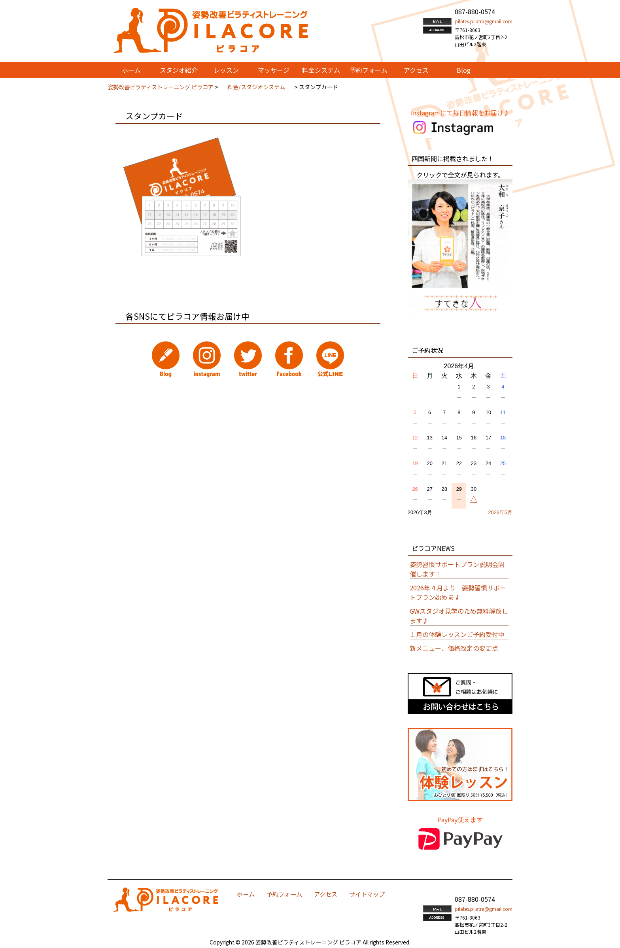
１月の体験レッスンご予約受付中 (457, 634)
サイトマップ (367, 894)
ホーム (246, 894)
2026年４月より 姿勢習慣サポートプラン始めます (458, 592)
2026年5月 (500, 512)
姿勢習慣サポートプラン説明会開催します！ (457, 569)
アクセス (325, 894)
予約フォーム (284, 894)
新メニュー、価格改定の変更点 (454, 648)
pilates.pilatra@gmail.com (483, 21)
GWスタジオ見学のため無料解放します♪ (459, 615)
